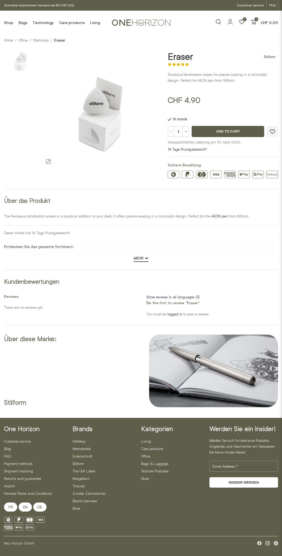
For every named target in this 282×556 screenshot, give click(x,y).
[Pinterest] (276, 543)
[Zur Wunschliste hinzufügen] (272, 131)
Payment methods (18, 463)
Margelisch (81, 478)
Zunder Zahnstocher (89, 493)
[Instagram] (268, 543)
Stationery (41, 40)
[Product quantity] (178, 131)
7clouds (79, 486)
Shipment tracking (18, 471)
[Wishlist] (242, 23)
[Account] (230, 23)
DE (39, 507)
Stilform (269, 56)
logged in (174, 314)
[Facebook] (259, 543)
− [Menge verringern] (171, 131)
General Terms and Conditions (28, 493)
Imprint (9, 486)
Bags (23, 22)
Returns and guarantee (22, 478)
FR (11, 507)
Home (8, 40)
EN (25, 507)
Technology (43, 22)
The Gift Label (84, 471)
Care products (72, 22)
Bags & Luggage (154, 463)
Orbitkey (79, 441)
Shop (8, 22)
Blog (7, 448)
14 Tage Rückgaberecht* (187, 149)
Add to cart (228, 131)
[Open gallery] (48, 161)
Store (76, 508)
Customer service (250, 5)
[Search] (218, 23)
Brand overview (85, 501)
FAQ (272, 5)
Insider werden (244, 482)
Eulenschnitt (82, 456)
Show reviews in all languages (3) (173, 297)
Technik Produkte (155, 471)
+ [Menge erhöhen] (186, 131)
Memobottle (82, 448)
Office (23, 40)
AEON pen (219, 216)
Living (95, 22)
